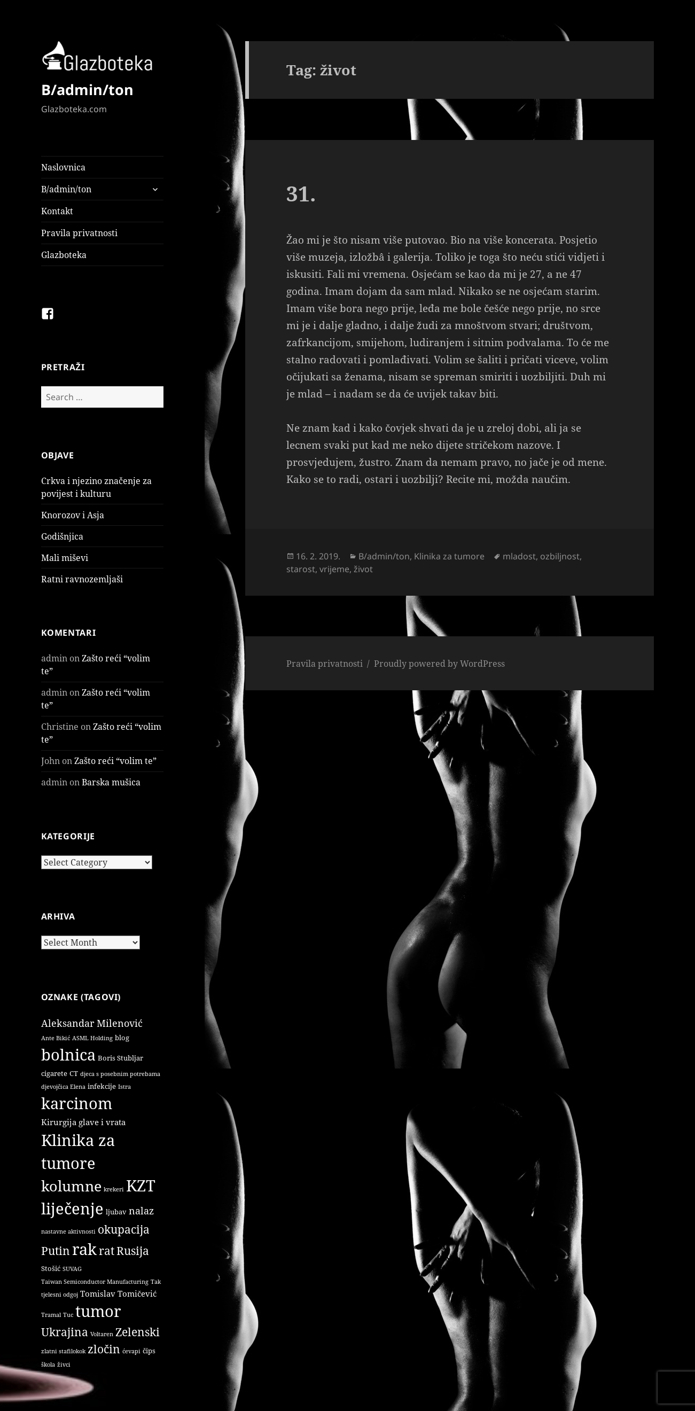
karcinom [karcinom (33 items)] (76, 1103)
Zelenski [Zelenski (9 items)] (137, 1331)
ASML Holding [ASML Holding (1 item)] (92, 1038)
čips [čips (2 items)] (149, 1350)
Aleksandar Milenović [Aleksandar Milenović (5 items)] (92, 1023)
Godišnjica (62, 536)
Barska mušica (111, 782)
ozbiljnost (560, 556)
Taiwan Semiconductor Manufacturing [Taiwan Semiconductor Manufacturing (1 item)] (95, 1281)
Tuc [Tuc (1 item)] (68, 1315)
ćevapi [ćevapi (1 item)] (131, 1351)
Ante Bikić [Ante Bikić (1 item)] (55, 1038)
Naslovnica (63, 167)
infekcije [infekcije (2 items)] (102, 1086)
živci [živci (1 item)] (64, 1364)
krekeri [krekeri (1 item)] (114, 1189)
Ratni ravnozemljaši (82, 579)
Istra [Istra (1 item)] (124, 1086)
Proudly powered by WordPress (439, 663)
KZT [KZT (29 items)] (140, 1185)
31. (301, 193)
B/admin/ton (87, 89)
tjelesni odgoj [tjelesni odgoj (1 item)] (59, 1294)
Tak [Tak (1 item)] (156, 1281)
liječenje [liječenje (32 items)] (72, 1208)
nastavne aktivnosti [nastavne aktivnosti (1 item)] (68, 1231)
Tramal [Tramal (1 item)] (51, 1315)
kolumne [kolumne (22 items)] (71, 1186)
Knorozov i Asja (72, 515)
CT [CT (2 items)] (73, 1073)
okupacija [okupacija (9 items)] (124, 1229)
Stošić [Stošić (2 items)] (50, 1268)
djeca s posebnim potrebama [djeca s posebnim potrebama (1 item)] (120, 1074)
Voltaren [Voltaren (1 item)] (101, 1334)
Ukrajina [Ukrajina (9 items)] (64, 1331)
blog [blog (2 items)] (122, 1037)
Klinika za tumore (449, 556)
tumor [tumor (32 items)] (98, 1311)
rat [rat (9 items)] (106, 1250)
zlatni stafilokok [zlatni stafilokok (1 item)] (63, 1351)
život (363, 569)
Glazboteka (64, 255)
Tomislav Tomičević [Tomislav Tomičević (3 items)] (118, 1293)
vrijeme (334, 569)
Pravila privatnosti (79, 233)
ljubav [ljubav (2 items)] (116, 1212)
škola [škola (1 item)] (48, 1364)
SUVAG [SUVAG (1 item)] (72, 1269)
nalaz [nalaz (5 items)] (141, 1210)
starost (300, 569)
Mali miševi (64, 558)
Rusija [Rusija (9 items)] (132, 1250)
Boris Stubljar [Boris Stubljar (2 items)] (120, 1058)
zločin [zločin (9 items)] (104, 1349)
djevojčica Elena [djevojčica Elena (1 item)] (63, 1086)
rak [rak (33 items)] (84, 1249)
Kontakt (57, 211)
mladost (519, 556)
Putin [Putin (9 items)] (55, 1250)
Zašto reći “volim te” (115, 761)
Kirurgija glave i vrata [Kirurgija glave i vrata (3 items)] (83, 1122)
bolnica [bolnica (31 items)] (68, 1054)
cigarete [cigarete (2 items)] (54, 1073)
